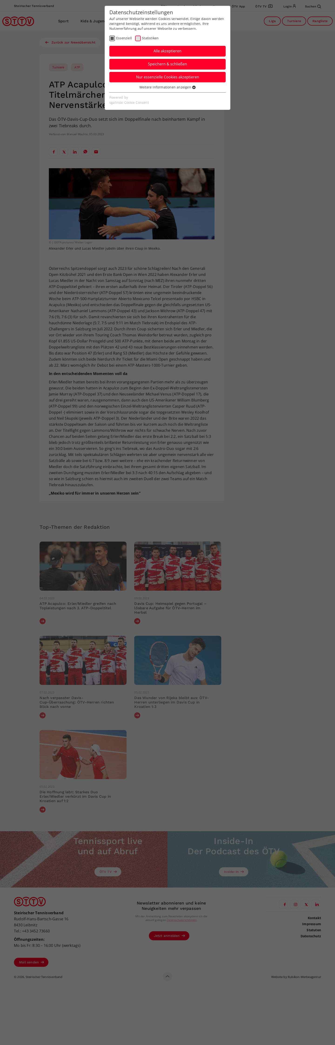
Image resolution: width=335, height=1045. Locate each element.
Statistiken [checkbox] (150, 38)
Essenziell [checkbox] (124, 38)
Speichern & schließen (167, 64)
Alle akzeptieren (167, 51)
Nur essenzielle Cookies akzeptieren (167, 77)
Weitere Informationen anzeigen (167, 87)
